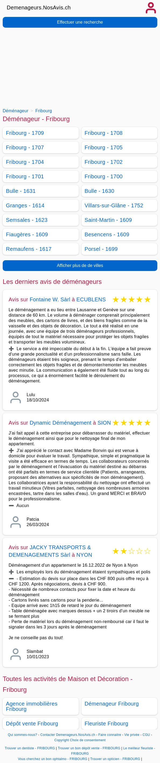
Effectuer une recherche (80, 22)
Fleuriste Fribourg (106, 723)
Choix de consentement (88, 740)
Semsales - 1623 (27, 220)
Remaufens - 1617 (29, 249)
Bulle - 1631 (21, 191)
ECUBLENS (91, 299)
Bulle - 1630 (100, 191)
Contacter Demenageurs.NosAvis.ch (67, 735)
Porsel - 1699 (101, 249)
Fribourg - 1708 (104, 133)
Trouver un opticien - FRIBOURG (115, 759)
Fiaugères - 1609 (27, 234)
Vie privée (131, 735)
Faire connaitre (109, 735)
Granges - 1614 (25, 205)
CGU (146, 735)
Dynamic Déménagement (60, 423)
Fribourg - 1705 (104, 147)
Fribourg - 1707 (25, 147)
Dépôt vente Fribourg (32, 723)
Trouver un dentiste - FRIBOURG (30, 748)
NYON (84, 555)
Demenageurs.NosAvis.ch (39, 7)
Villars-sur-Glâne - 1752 (114, 205)
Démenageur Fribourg (112, 704)
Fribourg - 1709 (25, 133)
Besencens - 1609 (107, 234)
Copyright (61, 740)
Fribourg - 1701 (25, 176)
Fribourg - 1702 (104, 162)
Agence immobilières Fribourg (32, 706)
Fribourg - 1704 (25, 162)
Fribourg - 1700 (104, 176)
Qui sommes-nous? (22, 735)
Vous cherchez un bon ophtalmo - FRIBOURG (52, 759)
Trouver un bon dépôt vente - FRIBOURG (89, 748)
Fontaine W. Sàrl (50, 299)
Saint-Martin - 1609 (108, 220)
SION (104, 423)
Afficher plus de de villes (80, 265)
